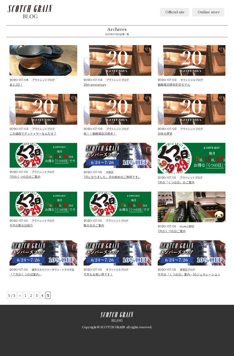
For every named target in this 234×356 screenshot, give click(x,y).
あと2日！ (16, 84)
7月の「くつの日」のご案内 (176, 182)
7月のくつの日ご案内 (172, 231)
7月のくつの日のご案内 (24, 176)
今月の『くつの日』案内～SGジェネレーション (189, 274)
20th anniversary (95, 84)
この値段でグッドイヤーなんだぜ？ (32, 133)
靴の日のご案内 (94, 225)
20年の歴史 (165, 133)
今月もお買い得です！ (98, 274)
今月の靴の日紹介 (21, 225)
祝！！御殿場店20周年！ (100, 133)
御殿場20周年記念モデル (174, 84)
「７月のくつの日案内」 (25, 274)
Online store (208, 12)
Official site (174, 12)
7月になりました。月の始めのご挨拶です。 (112, 177)
